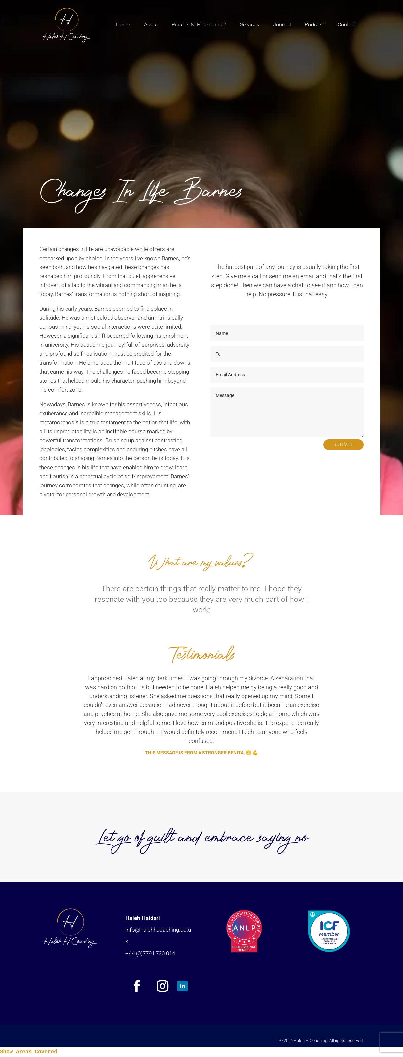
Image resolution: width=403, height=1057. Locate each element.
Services (249, 25)
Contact (347, 25)
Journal (282, 25)
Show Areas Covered (28, 1052)
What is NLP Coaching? (199, 25)
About (151, 25)
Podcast (314, 25)
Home (123, 25)
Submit (343, 444)
